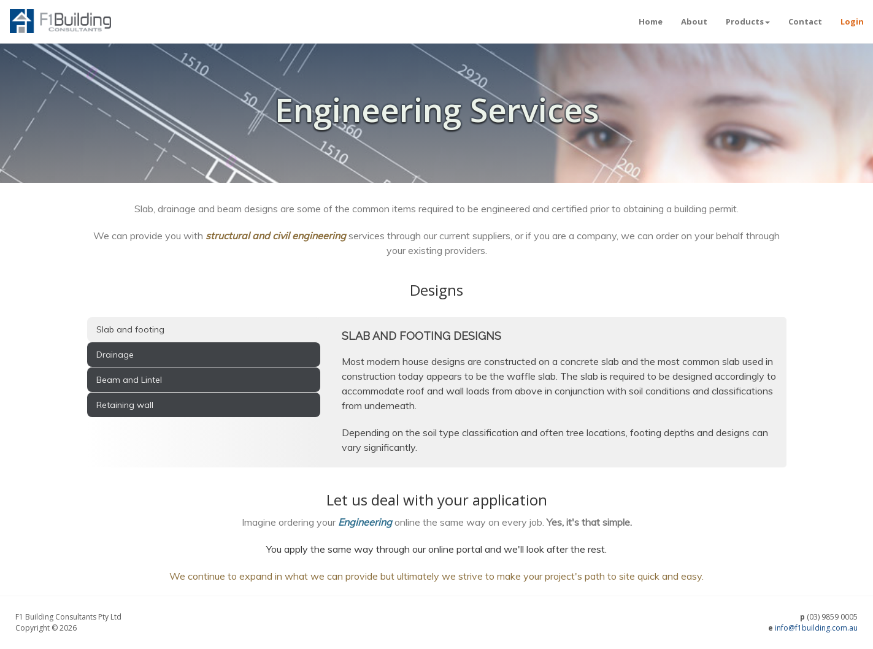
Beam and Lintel (129, 379)
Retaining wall (124, 404)
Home (651, 21)
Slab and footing (130, 329)
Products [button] (748, 21)
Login (852, 21)
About (694, 21)
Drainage (115, 354)
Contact (805, 21)
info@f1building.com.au (816, 628)
